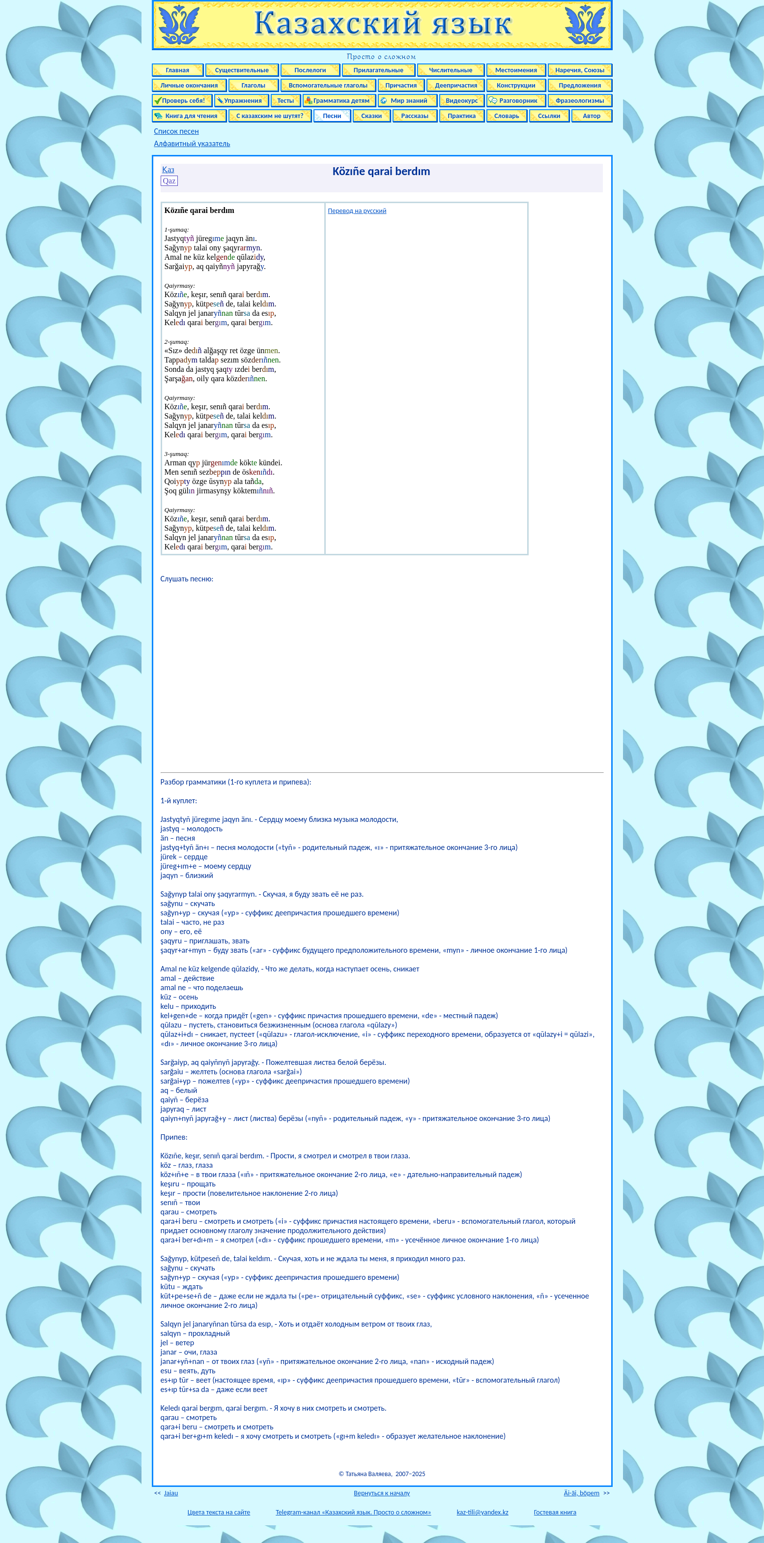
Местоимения (516, 70)
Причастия (401, 85)
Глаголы (254, 85)
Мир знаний (407, 100)
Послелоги (310, 70)
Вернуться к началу (382, 1493)
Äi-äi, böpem (581, 1493)
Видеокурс (462, 100)
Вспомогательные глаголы (328, 85)
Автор (592, 116)
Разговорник (516, 100)
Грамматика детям (339, 100)
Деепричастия (455, 85)
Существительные (242, 70)
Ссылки (549, 116)
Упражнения (241, 100)
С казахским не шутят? (269, 116)
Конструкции (516, 85)
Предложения (580, 85)
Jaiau (171, 1493)
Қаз (168, 169)
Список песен (176, 131)
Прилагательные (378, 70)
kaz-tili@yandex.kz (483, 1512)
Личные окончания (189, 85)
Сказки (372, 116)
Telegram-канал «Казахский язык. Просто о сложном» (353, 1512)
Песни (332, 116)
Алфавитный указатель (192, 143)
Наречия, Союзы (579, 70)
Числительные (451, 70)
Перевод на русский (357, 211)
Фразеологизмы (580, 100)
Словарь (506, 116)
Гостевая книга (555, 1512)
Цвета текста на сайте (219, 1512)
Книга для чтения (189, 116)
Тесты (285, 100)
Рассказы (415, 116)
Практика (462, 116)
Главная (177, 70)
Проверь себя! (182, 100)
